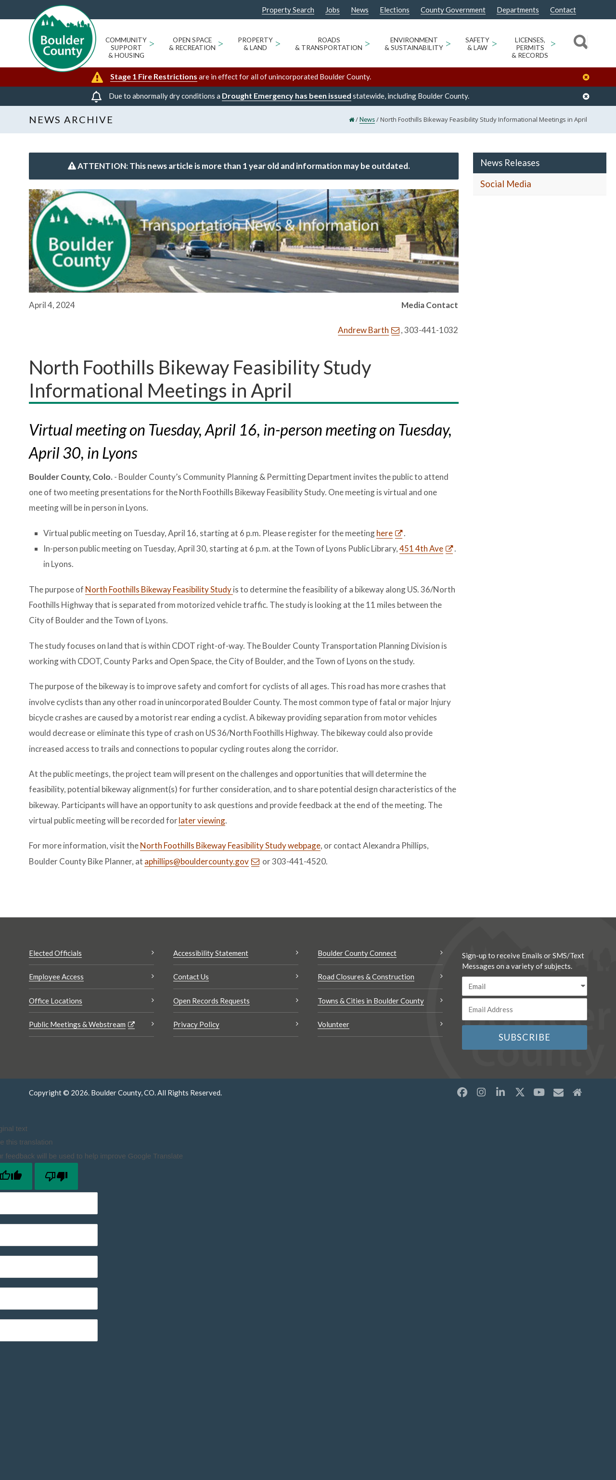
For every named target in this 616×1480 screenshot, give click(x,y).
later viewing (202, 822)
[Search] (579, 43)
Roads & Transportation (328, 43)
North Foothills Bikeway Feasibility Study (159, 591)
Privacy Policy (196, 1026)
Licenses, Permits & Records (530, 47)
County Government (453, 9)
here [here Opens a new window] (384, 535)
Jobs (332, 9)
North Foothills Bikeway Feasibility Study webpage (230, 847)
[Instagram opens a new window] (481, 1094)
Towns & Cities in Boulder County (371, 1002)
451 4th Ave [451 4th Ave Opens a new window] (421, 550)
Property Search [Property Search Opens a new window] (288, 10)
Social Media (505, 186)
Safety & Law (477, 43)
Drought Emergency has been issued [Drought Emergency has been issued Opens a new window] (286, 95)
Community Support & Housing (126, 47)
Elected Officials (55, 955)
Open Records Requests (211, 1002)
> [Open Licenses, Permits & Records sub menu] (553, 43)
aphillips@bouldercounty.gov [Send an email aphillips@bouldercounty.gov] (196, 863)
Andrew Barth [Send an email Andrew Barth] (363, 332)
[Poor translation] (56, 1178)
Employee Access (56, 979)
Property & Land (255, 43)
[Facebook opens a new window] (462, 1094)
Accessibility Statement (210, 955)
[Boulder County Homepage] (62, 38)
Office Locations (55, 1002)
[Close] (588, 77)
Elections (395, 9)
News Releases (509, 164)
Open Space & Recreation (192, 43)
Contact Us (191, 979)
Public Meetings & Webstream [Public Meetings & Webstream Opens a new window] (77, 1026)
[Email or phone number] (524, 1012)
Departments (518, 9)
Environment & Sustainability (414, 43)
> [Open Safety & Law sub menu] (494, 43)
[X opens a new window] (519, 1094)
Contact (563, 9)
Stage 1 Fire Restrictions (153, 76)
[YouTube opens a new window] (539, 1094)
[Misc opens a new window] (558, 1094)
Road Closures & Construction (366, 979)
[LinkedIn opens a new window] (500, 1094)
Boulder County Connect (357, 955)
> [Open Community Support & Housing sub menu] (151, 43)
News (360, 9)
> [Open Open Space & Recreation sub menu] (220, 43)
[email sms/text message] (524, 988)
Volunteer (333, 1026)
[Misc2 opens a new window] (577, 1094)
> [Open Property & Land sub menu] (278, 43)
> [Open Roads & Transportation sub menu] (367, 43)
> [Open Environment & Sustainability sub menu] (448, 43)
